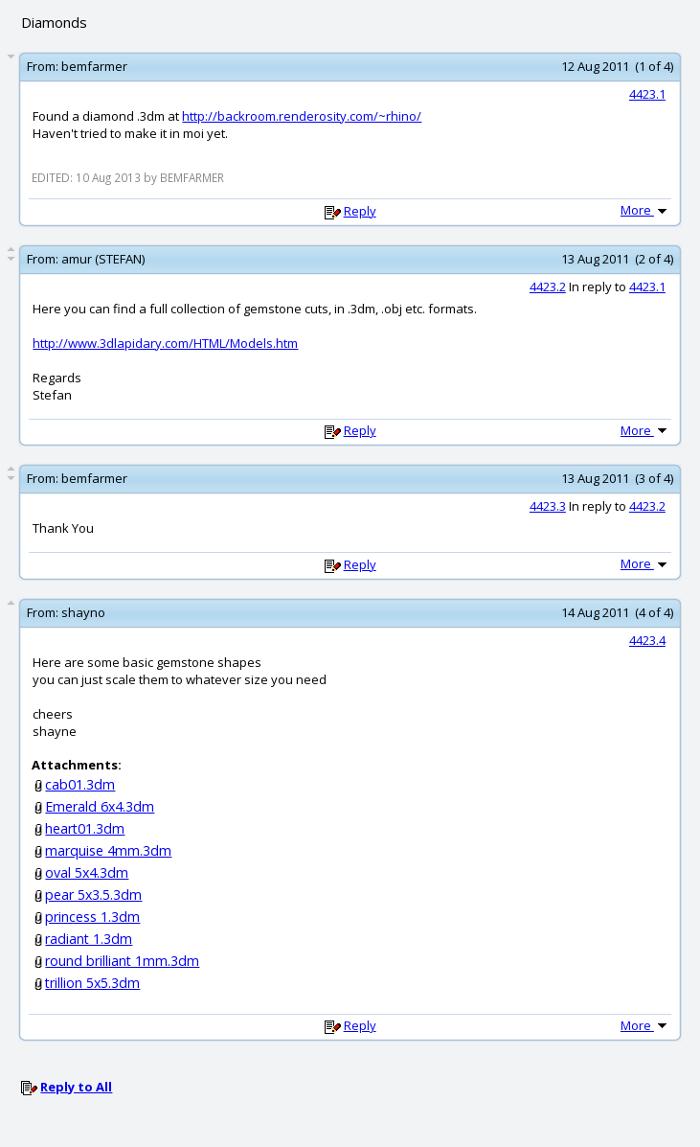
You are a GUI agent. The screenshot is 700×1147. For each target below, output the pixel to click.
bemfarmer (94, 66)
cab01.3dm (80, 784)
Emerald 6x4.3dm (99, 806)
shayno (83, 612)
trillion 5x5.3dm (92, 983)
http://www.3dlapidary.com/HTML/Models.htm (165, 343)
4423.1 (647, 94)
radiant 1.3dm (88, 938)
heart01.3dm (84, 828)
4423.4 (647, 640)
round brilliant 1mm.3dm (122, 961)
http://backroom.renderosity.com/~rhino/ (301, 116)
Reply (360, 210)
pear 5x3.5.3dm (93, 894)
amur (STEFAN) (103, 258)
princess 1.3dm (92, 916)
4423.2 (548, 286)
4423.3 (548, 506)
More (645, 209)
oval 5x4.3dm (86, 872)
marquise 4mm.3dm (108, 850)
